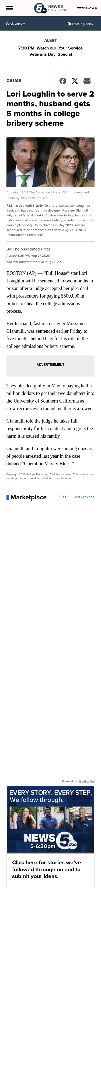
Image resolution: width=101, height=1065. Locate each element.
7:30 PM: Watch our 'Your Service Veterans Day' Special (50, 51)
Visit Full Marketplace (77, 497)
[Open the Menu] (9, 8)
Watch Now (87, 8)
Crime (13, 80)
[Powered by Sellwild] (87, 781)
